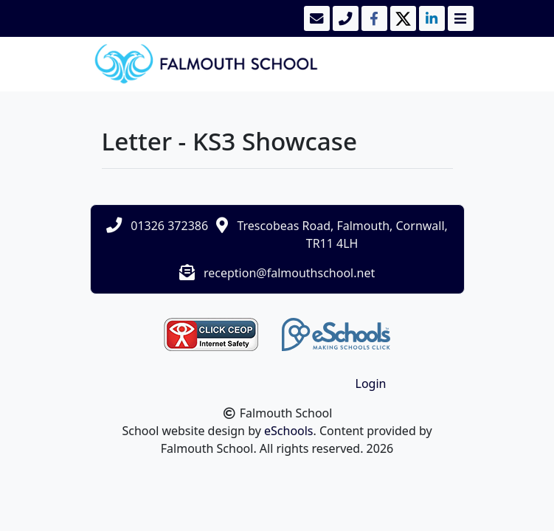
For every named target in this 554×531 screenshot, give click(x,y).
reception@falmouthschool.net (289, 273)
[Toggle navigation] (459, 18)
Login (371, 383)
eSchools (289, 431)
